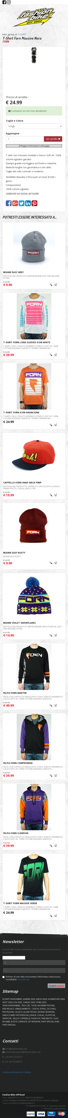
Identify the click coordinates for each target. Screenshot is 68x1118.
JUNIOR (33, 1015)
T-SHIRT (22, 34)
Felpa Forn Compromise (18, 763)
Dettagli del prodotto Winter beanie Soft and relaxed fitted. (31, 277)
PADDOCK (35, 1018)
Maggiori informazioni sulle (34, 146)
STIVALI (43, 1008)
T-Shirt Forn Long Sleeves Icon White (26, 342)
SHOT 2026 (7, 1002)
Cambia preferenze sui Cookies (16, 1072)
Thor (33, 1005)
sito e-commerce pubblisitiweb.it (18, 1103)
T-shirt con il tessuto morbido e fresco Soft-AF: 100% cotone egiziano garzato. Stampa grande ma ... (30, 347)
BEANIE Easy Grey (13, 272)
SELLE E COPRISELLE (21, 1018)
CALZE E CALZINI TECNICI (26, 1012)
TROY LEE (25, 1005)
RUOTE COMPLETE (19, 1021)
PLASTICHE (50, 1015)
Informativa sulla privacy (54, 1108)
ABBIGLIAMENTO (23, 1008)
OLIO (56, 1018)
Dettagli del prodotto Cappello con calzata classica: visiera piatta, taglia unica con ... (31, 487)
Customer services (57, 1105)
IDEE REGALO (8, 1008)
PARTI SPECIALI (9, 1024)
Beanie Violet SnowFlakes (19, 622)
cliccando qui (23, 979)
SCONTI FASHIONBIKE (12, 999)
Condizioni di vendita (35, 1105)
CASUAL (40, 1015)
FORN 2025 (41, 1002)
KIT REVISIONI (34, 1021)
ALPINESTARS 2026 (56, 999)
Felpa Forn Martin (15, 692)
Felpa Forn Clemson (15, 833)
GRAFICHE (7, 1018)
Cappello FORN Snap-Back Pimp (22, 482)
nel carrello (53, 138)
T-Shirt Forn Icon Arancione (21, 412)
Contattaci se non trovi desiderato (27, 110)
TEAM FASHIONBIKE (11, 1005)
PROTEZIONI (8, 1012)
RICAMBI (6, 1021)
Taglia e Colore (14, 120)
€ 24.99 (8, 422)
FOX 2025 (18, 1002)
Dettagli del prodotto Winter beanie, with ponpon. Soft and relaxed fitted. (32, 627)
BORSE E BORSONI (46, 1012)
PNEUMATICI (47, 1018)
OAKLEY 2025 (29, 1002)
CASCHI (35, 1008)
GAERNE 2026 (29, 999)
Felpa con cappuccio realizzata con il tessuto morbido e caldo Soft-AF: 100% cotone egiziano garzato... (33, 697)
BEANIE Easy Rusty (14, 552)
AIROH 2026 (41, 999)
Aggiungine (12, 133)
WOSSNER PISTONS (45, 1005)
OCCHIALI (51, 1008)
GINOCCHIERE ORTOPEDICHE (15, 1015)
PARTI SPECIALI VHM (50, 1021)
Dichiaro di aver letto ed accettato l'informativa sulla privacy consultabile (31, 978)
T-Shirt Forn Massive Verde (20, 903)
